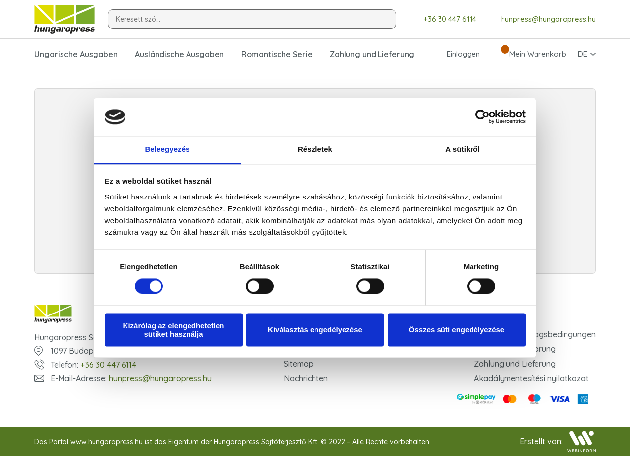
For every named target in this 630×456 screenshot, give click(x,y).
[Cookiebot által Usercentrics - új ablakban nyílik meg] (483, 117)
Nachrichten (306, 378)
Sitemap (299, 364)
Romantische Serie (277, 54)
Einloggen (454, 54)
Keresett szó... (138, 19)
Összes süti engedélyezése (456, 330)
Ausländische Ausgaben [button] (179, 54)
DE (582, 53)
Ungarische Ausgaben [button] (76, 54)
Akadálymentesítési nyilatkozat (531, 378)
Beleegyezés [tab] (167, 149)
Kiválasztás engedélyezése (315, 330)
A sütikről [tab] (462, 149)
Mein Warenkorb (529, 54)
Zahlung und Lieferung (372, 54)
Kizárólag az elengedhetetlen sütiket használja (173, 329)
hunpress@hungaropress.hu (541, 19)
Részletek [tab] (315, 149)
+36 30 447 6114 (442, 19)
